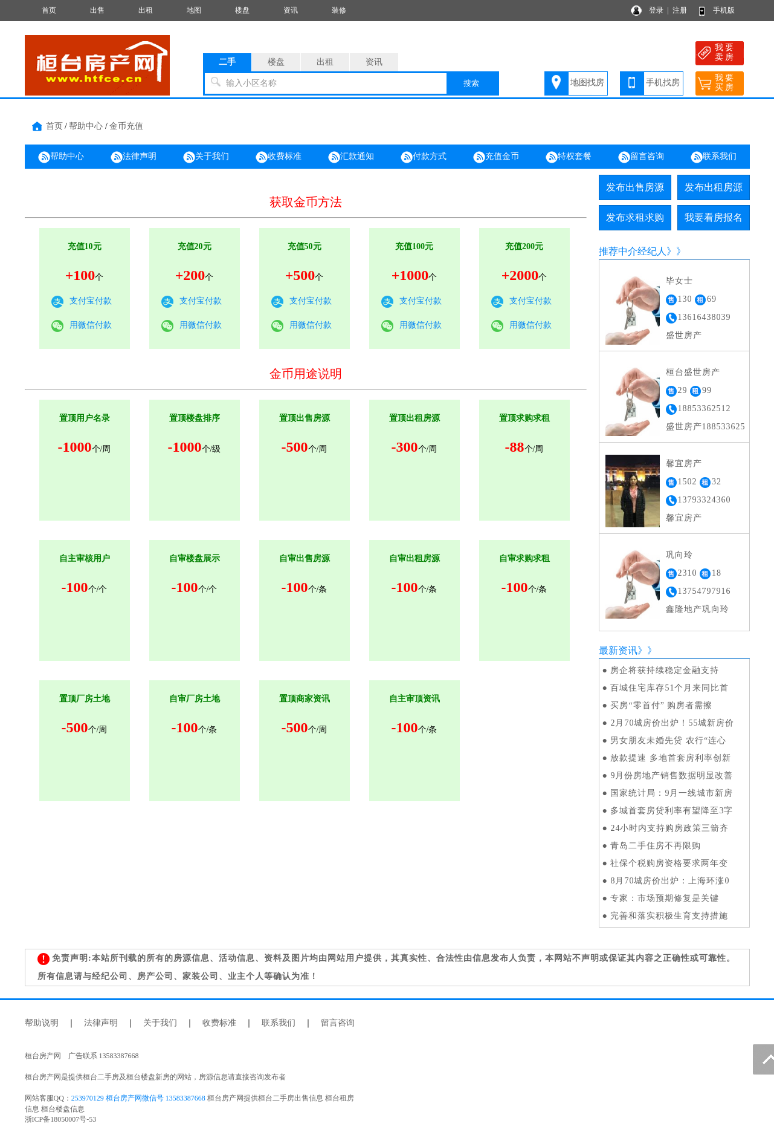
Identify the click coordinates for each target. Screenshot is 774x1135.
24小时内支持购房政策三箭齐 (669, 828)
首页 (49, 10)
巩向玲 (679, 554)
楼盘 (242, 10)
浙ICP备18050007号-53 (61, 1119)
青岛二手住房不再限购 (655, 845)
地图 (194, 10)
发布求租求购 (635, 217)
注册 (679, 10)
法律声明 (133, 157)
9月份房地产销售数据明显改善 (671, 775)
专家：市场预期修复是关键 (664, 898)
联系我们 (714, 157)
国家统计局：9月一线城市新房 (671, 793)
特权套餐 (569, 157)
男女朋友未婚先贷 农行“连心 (668, 740)
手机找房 (663, 82)
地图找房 (587, 82)
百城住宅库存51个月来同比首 (669, 687)
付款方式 (424, 157)
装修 (339, 10)
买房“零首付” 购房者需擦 (661, 705)
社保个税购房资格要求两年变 (669, 863)
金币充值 (126, 126)
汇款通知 (351, 157)
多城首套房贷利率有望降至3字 (671, 810)
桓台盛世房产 (693, 372)
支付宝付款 (90, 300)
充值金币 (496, 157)
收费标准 (279, 157)
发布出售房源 (635, 187)
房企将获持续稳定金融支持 (664, 670)
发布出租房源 (714, 187)
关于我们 (206, 157)
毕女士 (679, 280)
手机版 (724, 10)
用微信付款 (90, 325)
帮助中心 (86, 126)
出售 (97, 10)
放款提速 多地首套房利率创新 (670, 758)
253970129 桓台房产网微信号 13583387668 (138, 1098)
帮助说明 (42, 1022)
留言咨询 (641, 157)
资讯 (290, 10)
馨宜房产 (684, 463)
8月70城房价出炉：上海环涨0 (669, 880)
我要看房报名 (714, 217)
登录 (656, 10)
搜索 (471, 83)
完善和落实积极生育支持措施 (669, 915)
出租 (145, 10)
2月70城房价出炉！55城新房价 (672, 722)
